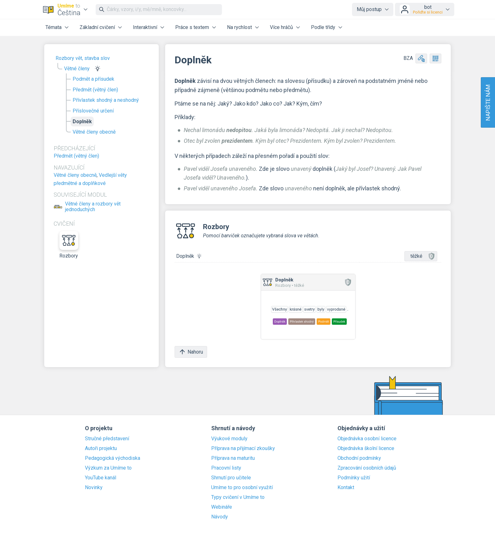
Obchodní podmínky (359, 458)
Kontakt (345, 487)
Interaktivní (145, 27)
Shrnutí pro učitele (231, 478)
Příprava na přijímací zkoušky (243, 448)
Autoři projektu (101, 448)
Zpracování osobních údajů (366, 468)
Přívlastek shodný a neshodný (106, 100)
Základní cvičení (97, 27)
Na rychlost (239, 27)
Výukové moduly (229, 439)
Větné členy (77, 69)
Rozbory (68, 245)
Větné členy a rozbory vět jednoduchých (93, 206)
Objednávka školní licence (365, 448)
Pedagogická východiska (112, 458)
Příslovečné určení (93, 111)
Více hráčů (281, 27)
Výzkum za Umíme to (108, 468)
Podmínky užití (353, 478)
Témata (53, 27)
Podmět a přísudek (93, 79)
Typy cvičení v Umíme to (238, 497)
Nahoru (191, 351)
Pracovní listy (226, 468)
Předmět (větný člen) (95, 90)
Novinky (94, 487)
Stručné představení (107, 439)
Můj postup (369, 9)
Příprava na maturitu (233, 458)
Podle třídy (323, 27)
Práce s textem (192, 27)
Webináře (221, 507)
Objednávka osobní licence (367, 439)
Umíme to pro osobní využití (242, 487)
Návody (219, 517)
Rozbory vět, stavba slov (83, 58)
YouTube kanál (100, 478)
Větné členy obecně (94, 132)
